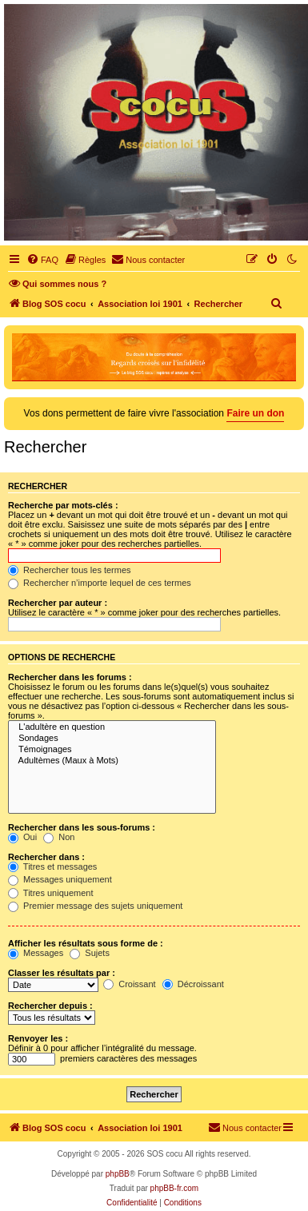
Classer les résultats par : (61, 973)
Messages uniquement (60, 879)
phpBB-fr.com (174, 1188)
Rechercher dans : (46, 857)
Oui (22, 837)
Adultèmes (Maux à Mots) (112, 761)
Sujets (90, 953)
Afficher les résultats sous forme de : (85, 943)
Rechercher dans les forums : (70, 677)
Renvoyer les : (38, 1038)
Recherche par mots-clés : (63, 505)
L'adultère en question (112, 727)
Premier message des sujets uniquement (95, 905)
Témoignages (112, 749)
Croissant (129, 984)
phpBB (118, 1173)
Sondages (112, 738)
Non (58, 837)
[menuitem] (42, 259)
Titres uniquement (51, 893)
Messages (35, 953)
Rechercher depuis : (50, 1005)
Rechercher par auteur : (57, 602)
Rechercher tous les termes (69, 570)
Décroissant (193, 984)
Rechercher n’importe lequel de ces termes (99, 583)
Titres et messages (52, 866)
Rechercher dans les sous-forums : (81, 827)
